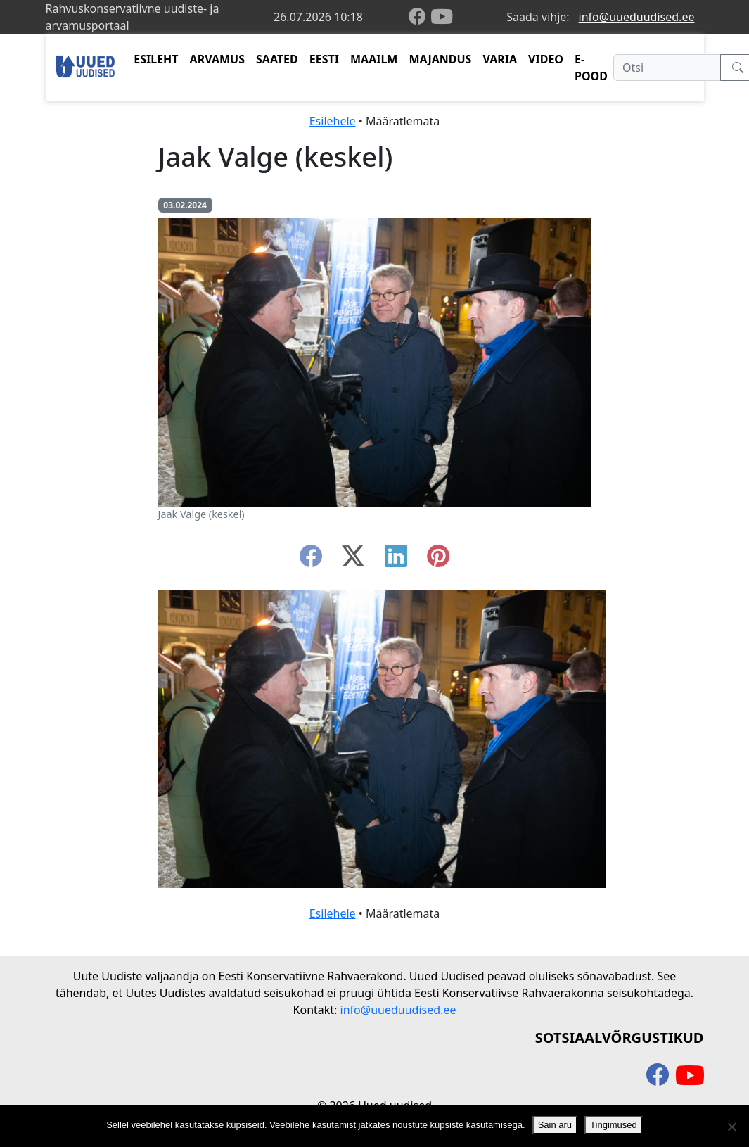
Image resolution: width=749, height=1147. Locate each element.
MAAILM (374, 59)
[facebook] (420, 17)
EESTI (324, 59)
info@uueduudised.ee (637, 17)
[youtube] (441, 17)
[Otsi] (667, 67)
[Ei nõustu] (731, 1127)
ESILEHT (156, 59)
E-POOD (591, 67)
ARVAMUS (217, 59)
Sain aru (555, 1125)
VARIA (499, 59)
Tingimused (613, 1125)
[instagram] (438, 560)
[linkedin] (396, 560)
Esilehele (332, 121)
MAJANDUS (440, 59)
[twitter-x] (353, 560)
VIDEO (545, 59)
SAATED (277, 59)
